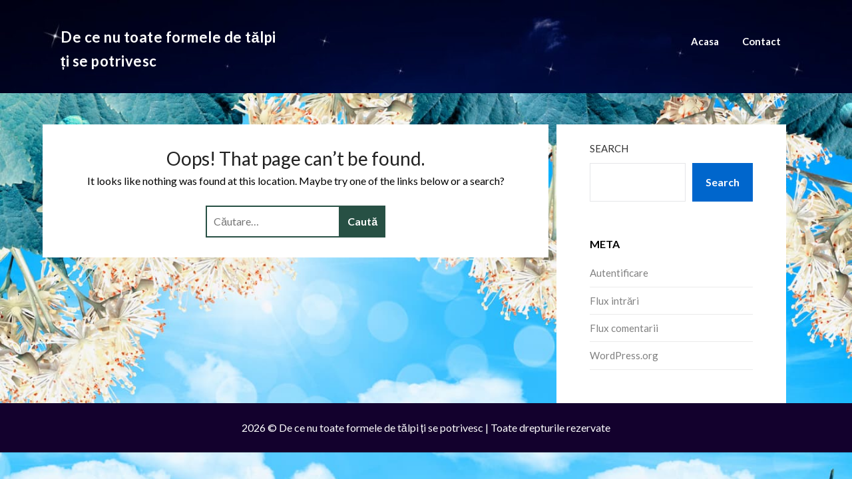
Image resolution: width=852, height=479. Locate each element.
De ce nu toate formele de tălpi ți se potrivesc (168, 49)
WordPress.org (624, 355)
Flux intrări (614, 301)
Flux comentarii (624, 328)
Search (609, 148)
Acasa (705, 41)
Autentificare (619, 273)
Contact (761, 41)
